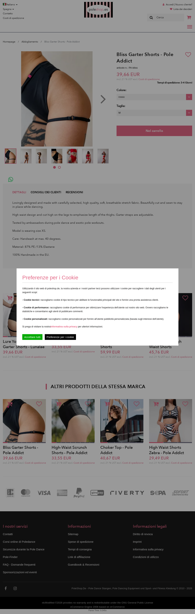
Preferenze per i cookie (60, 337)
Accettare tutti (32, 337)
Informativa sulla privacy (63, 326)
